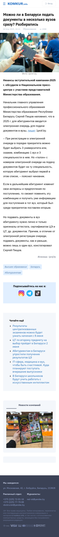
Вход (49, 3)
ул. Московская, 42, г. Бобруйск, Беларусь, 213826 (29, 488)
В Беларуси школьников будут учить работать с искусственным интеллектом (31, 379)
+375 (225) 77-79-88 (13, 502)
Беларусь (35, 267)
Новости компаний (29, 405)
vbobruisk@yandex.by (14, 505)
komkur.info (19, 515)
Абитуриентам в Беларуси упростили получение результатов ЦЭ (29, 354)
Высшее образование (16, 267)
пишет (32, 130)
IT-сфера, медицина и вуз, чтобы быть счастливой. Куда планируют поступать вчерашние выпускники (31, 366)
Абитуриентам (13, 272)
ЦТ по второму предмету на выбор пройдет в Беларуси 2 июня (30, 343)
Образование (29, 29)
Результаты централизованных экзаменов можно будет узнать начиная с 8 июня (28, 330)
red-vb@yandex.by (36, 499)
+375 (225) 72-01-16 (13, 499)
